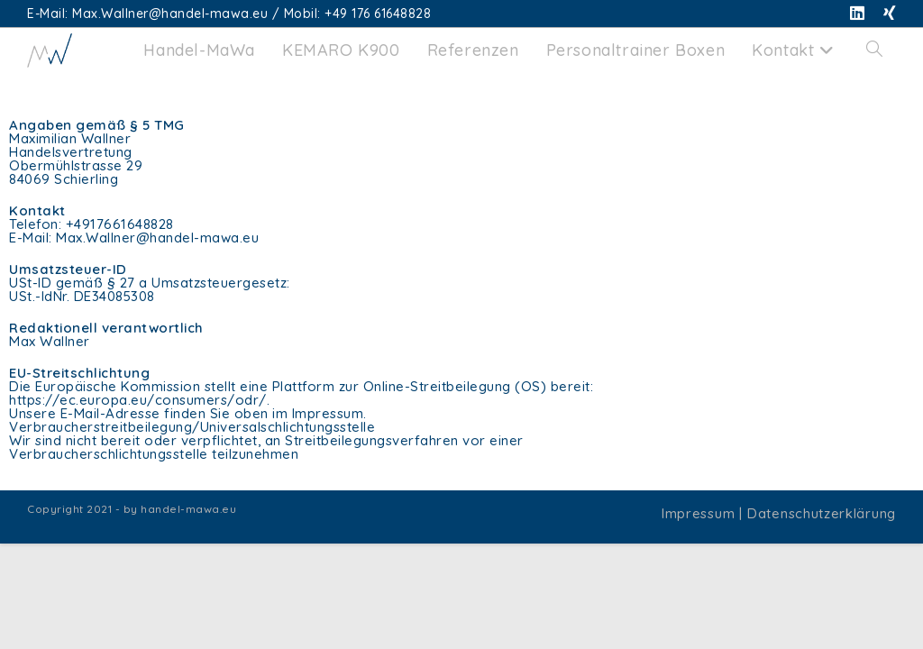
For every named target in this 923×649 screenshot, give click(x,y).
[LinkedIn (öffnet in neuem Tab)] (857, 14)
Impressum (698, 513)
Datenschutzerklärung (821, 513)
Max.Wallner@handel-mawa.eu (157, 237)
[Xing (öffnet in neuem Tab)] (885, 14)
